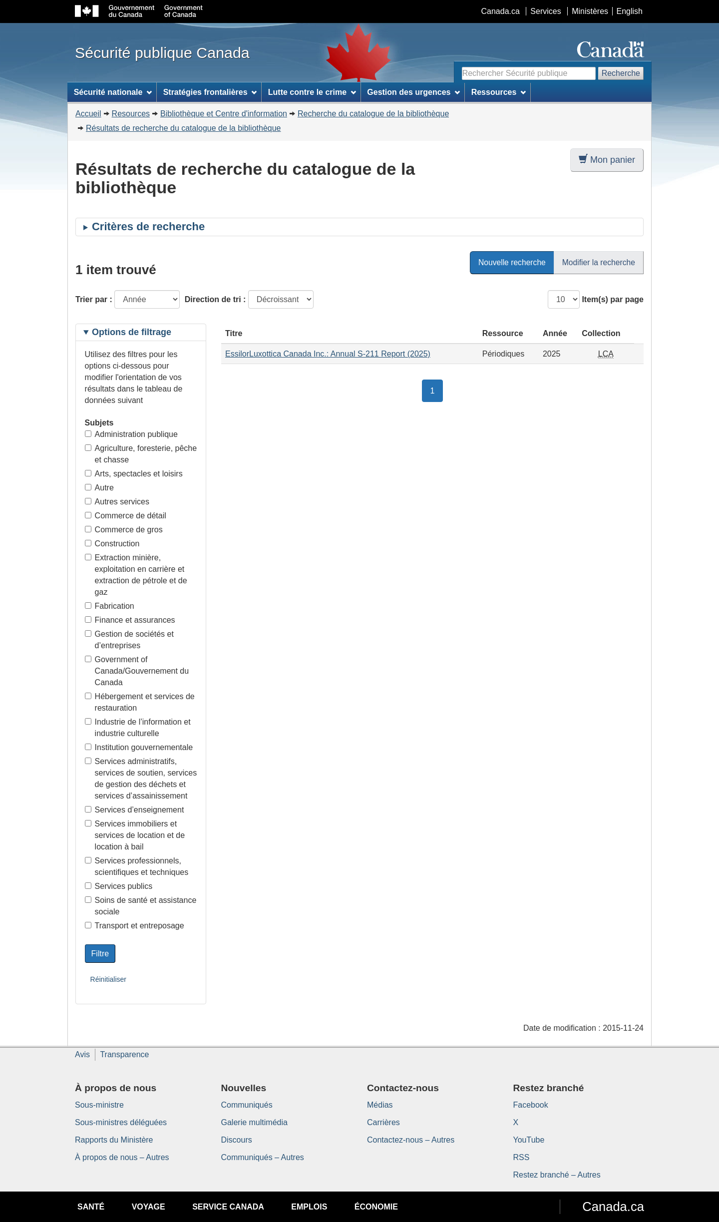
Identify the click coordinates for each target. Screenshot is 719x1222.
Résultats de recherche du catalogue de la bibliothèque (183, 128)
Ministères (590, 11)
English (630, 11)
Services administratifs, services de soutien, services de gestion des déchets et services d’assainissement (141, 778)
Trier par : (93, 299)
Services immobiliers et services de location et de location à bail (135, 835)
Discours (236, 1140)
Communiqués (247, 1105)
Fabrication (109, 606)
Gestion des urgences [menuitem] (413, 92)
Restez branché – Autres (557, 1175)
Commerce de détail (125, 515)
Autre (99, 487)
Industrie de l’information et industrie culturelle (138, 728)
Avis (82, 1054)
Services (545, 11)
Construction (112, 543)
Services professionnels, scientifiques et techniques (137, 866)
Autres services (117, 501)
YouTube (529, 1140)
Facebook (530, 1105)
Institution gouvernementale (139, 747)
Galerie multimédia (254, 1122)
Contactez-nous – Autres (410, 1140)
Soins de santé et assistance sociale (141, 906)
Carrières (383, 1122)
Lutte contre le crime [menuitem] (312, 92)
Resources (131, 113)
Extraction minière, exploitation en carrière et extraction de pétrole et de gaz (136, 574)
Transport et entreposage (134, 925)
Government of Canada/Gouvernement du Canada (137, 671)
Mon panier (607, 159)
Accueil (88, 113)
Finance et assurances (130, 620)
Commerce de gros (124, 529)
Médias (380, 1105)
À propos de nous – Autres (122, 1157)
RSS (521, 1157)
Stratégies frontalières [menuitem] (210, 92)
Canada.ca (500, 11)
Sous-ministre (99, 1105)
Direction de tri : (215, 299)
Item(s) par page (613, 299)
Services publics (119, 886)
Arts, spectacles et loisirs (134, 473)
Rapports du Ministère (114, 1140)
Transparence (124, 1054)
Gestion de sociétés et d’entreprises (129, 640)
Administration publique (131, 434)
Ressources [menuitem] (498, 92)
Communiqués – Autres (262, 1157)
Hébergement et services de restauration (140, 702)
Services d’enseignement (134, 810)
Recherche (621, 73)
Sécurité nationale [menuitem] (113, 92)
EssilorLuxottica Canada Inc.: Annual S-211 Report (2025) (327, 354)
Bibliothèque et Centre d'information (223, 113)
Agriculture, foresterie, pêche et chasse (141, 454)
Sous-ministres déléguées (121, 1122)
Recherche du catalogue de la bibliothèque (373, 113)
